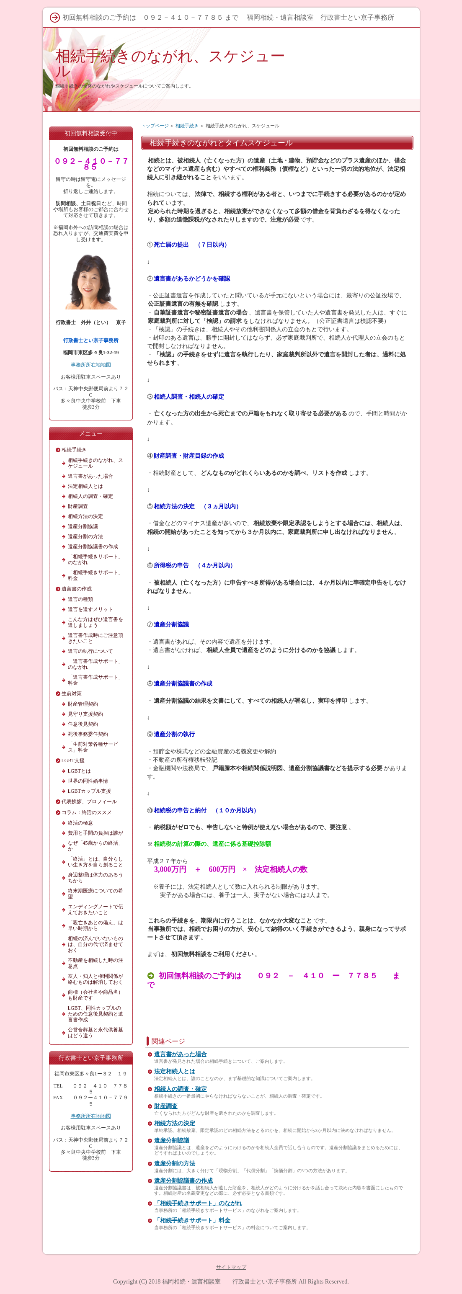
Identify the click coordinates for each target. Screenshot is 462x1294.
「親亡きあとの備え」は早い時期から (95, 925)
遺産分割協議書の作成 (183, 1181)
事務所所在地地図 (91, 365)
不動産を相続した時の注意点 (95, 963)
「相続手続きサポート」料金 (192, 1220)
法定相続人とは (174, 1071)
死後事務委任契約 (88, 734)
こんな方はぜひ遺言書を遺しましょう (95, 622)
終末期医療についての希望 (95, 894)
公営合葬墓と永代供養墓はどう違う (95, 1033)
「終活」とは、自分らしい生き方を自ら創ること (95, 862)
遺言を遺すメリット (90, 609)
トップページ (155, 125)
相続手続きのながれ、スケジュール (170, 63)
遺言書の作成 (77, 589)
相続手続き (187, 125)
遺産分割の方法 (174, 1163)
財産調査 (166, 1106)
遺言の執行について (90, 651)
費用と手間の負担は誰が (95, 833)
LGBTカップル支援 (89, 791)
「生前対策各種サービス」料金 (93, 747)
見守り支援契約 (85, 714)
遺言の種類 (80, 599)
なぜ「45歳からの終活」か (95, 846)
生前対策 (72, 693)
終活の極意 (80, 823)
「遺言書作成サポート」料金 (95, 680)
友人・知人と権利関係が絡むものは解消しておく (95, 979)
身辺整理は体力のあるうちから (95, 878)
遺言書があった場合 (180, 1054)
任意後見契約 (83, 724)
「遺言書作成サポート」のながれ (95, 664)
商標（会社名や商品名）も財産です (95, 995)
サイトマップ (231, 1267)
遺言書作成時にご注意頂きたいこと (95, 638)
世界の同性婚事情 (88, 781)
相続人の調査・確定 (180, 1089)
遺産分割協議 (171, 1140)
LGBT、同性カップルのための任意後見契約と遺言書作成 (95, 1014)
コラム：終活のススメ (87, 812)
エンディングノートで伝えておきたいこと (95, 909)
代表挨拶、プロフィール (89, 801)
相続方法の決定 (174, 1123)
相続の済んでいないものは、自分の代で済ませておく (95, 944)
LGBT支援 (73, 760)
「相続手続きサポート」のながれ (198, 1203)
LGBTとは (79, 771)
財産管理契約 (83, 704)
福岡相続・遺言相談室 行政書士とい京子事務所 (229, 1281)
